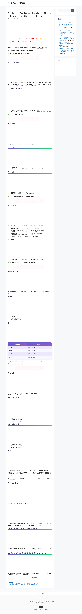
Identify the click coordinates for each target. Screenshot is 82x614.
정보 (10, 580)
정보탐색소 (53, 601)
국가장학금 (11, 582)
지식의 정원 (37, 601)
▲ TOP (41, 606)
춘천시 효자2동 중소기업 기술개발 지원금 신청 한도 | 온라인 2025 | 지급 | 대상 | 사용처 (26, 584)
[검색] (72, 10)
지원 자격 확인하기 (30, 58)
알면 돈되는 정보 (30, 601)
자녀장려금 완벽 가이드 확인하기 (30, 368)
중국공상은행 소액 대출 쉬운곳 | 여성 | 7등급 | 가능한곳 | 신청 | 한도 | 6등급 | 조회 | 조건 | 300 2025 (28, 583)
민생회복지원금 (61, 64)
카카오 (71, 3)
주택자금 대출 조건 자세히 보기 (30, 267)
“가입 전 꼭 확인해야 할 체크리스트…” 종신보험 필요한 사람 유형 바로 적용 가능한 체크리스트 (66, 39)
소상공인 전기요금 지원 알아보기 (30, 201)
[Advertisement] (30, 29)
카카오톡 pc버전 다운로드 (16, 3)
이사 (59, 68)
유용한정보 (60, 66)
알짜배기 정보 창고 (45, 601)
